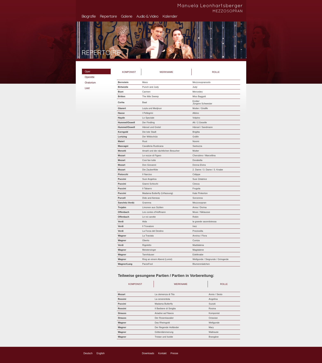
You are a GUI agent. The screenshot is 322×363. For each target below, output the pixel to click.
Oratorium (90, 82)
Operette (89, 77)
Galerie (126, 16)
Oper (87, 71)
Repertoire (108, 16)
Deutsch (88, 353)
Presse (174, 353)
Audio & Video (147, 16)
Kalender (169, 16)
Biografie (89, 16)
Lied (87, 88)
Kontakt (162, 353)
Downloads (148, 353)
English (101, 353)
